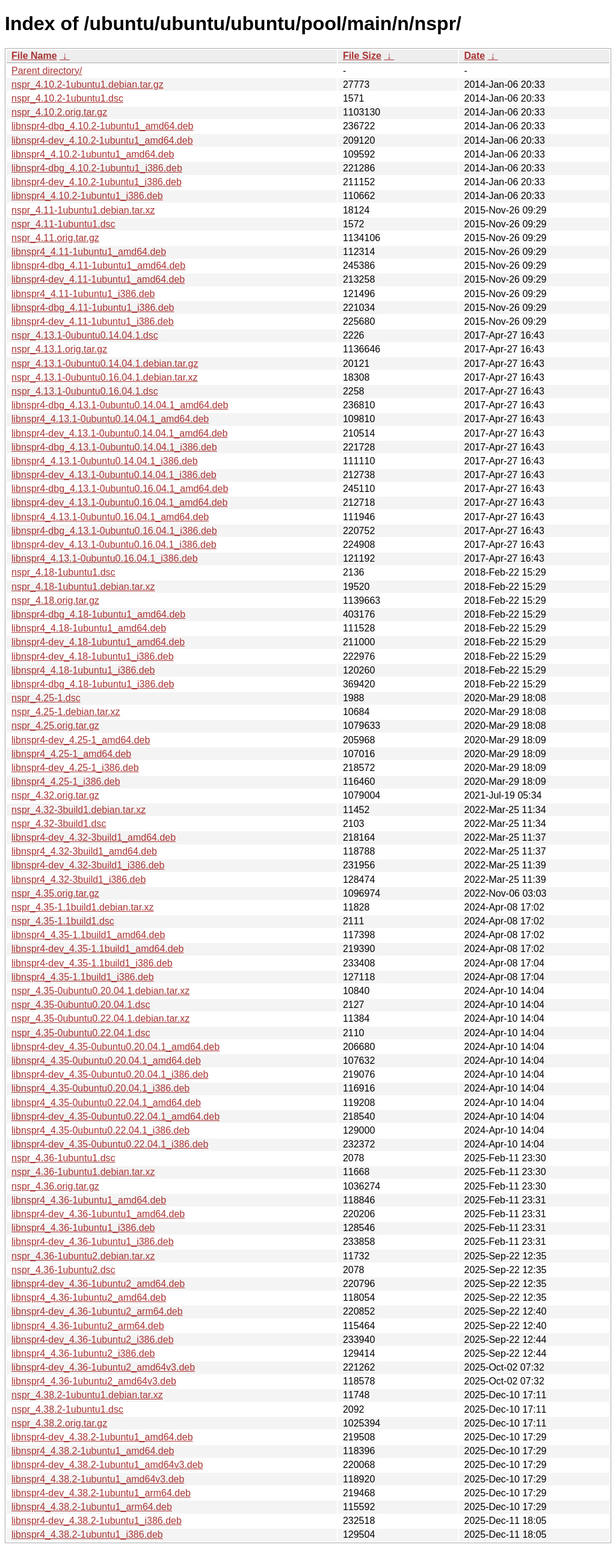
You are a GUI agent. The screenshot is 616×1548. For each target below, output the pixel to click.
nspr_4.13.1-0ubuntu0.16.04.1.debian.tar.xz (104, 377)
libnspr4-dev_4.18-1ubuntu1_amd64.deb (98, 642)
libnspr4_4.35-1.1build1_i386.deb (82, 977)
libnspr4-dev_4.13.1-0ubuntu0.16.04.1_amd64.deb (119, 502)
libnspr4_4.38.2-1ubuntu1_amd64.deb (92, 1451)
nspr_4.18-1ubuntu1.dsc (63, 572)
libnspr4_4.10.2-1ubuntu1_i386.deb (87, 196)
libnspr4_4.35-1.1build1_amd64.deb (88, 935)
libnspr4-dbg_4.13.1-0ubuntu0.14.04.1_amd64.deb (119, 405)
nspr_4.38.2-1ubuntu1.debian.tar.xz (87, 1395)
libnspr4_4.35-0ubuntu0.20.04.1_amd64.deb (106, 1060)
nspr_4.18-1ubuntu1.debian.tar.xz (83, 587)
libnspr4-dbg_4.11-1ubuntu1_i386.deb (92, 308)
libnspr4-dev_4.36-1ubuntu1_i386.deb (92, 1241)
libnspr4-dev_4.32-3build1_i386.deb (87, 865)
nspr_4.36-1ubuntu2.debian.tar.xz (83, 1256)
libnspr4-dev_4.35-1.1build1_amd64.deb (97, 949)
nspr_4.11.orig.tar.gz (55, 238)
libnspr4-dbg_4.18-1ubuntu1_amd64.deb (98, 614)
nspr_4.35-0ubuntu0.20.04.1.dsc (80, 1005)
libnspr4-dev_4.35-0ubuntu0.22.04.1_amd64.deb (115, 1116)
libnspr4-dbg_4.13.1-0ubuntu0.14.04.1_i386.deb (114, 447)
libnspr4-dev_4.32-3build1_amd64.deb (93, 837)
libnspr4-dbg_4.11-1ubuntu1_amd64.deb (98, 265)
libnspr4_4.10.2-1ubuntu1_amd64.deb (92, 154)
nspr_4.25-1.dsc (46, 698)
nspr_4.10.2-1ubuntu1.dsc (67, 98)
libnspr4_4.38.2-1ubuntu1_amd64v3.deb (97, 1479)
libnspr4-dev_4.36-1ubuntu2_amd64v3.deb (103, 1367)
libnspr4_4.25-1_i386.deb (65, 781)
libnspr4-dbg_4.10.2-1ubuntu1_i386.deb (96, 168)
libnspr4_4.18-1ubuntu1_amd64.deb (88, 628)
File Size (362, 56)
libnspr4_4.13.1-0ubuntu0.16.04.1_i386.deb (104, 558)
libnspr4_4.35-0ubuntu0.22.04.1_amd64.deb (106, 1103)
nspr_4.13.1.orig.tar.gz (59, 349)
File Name (34, 56)
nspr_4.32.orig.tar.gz (55, 795)
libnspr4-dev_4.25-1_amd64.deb (80, 740)
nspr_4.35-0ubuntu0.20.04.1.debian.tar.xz (100, 991)
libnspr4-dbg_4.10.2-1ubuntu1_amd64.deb (102, 126)
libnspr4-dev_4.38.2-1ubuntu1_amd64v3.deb (107, 1465)
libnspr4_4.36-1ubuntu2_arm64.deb (87, 1326)
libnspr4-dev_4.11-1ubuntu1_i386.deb (92, 321)
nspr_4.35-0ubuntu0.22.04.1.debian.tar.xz (100, 1018)
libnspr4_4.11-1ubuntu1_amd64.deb (88, 252)
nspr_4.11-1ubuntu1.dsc (63, 224)
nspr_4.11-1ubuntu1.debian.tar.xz (83, 210)
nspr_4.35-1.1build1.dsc (62, 921)
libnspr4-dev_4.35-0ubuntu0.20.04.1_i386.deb (109, 1074)
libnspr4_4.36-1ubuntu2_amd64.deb (88, 1297)
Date (474, 56)
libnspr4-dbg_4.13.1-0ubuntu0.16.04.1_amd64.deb (119, 489)
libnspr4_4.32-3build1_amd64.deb (84, 851)
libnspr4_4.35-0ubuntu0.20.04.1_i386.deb (100, 1088)
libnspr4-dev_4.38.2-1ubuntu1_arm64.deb (101, 1493)
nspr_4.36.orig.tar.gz (55, 1186)
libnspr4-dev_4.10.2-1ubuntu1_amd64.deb (102, 140)
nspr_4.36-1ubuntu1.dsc (63, 1158)
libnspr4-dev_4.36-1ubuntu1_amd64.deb (98, 1214)
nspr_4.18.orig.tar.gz (55, 600)
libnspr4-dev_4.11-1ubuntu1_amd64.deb (98, 279)
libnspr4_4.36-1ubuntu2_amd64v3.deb (93, 1381)
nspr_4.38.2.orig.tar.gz (59, 1423)
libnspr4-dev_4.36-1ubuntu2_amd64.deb (98, 1284)
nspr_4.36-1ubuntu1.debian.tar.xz (83, 1172)
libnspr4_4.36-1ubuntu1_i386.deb (83, 1228)
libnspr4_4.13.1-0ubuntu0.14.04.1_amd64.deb (110, 419)
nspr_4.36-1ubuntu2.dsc (63, 1270)
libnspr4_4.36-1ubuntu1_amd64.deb (88, 1200)
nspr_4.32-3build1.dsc (58, 824)
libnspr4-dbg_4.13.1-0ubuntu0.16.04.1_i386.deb (114, 531)
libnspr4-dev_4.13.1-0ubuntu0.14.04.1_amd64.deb (119, 433)
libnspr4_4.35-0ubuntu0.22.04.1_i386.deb (100, 1130)
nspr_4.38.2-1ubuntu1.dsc (67, 1409)
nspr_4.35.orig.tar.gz (55, 893)
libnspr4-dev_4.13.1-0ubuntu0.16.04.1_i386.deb (114, 544)
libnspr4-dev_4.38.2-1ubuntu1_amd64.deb (102, 1437)
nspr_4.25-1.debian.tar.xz (65, 712)
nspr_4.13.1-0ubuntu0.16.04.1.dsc (84, 391)
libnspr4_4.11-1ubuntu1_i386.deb (83, 294)
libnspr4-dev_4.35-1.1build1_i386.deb (92, 963)
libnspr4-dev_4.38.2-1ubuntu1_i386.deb (96, 1521)
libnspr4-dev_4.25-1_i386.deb (75, 768)
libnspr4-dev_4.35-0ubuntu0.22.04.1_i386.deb (109, 1144)
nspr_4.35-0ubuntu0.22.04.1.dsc (80, 1033)
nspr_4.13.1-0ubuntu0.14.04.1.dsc (84, 335)
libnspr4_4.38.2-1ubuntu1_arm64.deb (91, 1507)
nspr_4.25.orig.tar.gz (55, 725)
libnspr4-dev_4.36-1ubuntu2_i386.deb (92, 1340)
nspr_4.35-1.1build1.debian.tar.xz (82, 907)
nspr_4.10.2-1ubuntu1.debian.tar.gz (87, 84)
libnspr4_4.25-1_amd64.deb (71, 754)
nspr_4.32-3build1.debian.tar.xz (78, 810)
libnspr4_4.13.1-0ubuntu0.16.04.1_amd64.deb (110, 517)
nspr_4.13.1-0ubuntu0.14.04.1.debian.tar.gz (104, 363)
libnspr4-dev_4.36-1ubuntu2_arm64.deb (97, 1311)
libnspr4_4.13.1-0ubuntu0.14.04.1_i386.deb (104, 461)
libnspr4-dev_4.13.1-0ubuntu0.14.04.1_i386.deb (114, 475)
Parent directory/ (46, 71)
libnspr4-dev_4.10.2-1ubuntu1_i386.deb (96, 182)
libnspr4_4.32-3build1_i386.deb (78, 879)
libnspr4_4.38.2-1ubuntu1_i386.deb (87, 1534)
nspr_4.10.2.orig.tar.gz (59, 112)
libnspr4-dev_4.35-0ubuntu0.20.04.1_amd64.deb (115, 1047)
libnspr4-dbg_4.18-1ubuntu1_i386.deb (92, 684)
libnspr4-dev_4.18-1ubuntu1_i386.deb (92, 656)
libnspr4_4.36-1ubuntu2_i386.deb (83, 1353)
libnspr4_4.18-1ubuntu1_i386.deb (83, 670)
